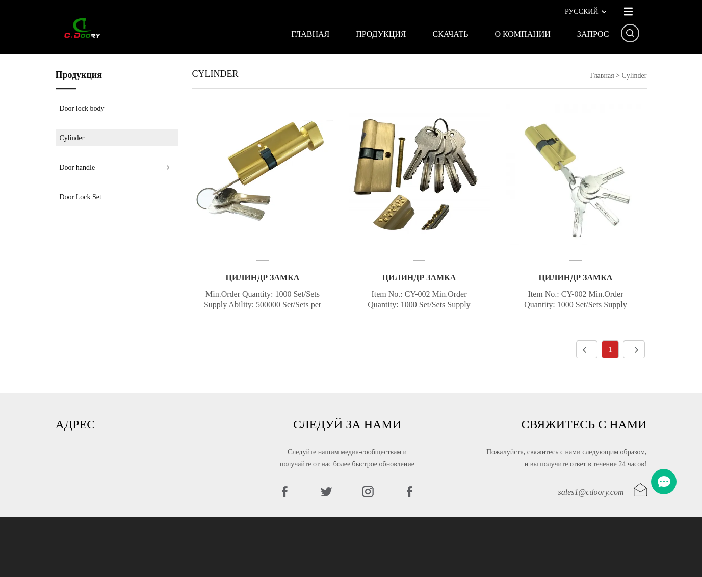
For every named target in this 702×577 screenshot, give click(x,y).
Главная (310, 34)
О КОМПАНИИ (522, 34)
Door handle (77, 167)
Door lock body (82, 108)
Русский (582, 11)
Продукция (381, 34)
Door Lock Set (80, 197)
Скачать (450, 34)
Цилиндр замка (263, 277)
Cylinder (72, 138)
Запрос (593, 34)
